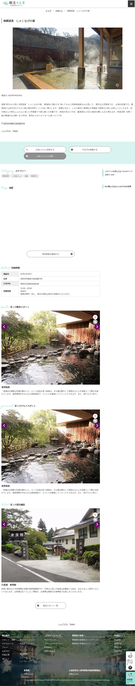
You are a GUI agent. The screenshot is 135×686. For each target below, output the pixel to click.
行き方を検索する (84, 149)
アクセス (23, 650)
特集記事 (6, 654)
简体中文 (118, 647)
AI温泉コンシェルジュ (27, 645)
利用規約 (48, 647)
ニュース (23, 657)
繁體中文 (118, 643)
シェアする (6, 131)
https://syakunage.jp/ (29, 283)
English (117, 639)
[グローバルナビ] (131, 3)
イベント (6, 658)
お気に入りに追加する (40, 149)
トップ (48, 10)
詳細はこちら (29, 674)
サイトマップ (49, 639)
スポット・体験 (8, 639)
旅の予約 (23, 653)
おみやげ (6, 651)
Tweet (15, 131)
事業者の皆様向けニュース (83, 643)
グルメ (5, 647)
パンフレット (25, 661)
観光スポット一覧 (47, 605)
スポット (59, 10)
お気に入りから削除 (39, 156)
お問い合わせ (49, 651)
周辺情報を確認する (57, 254)
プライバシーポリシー (53, 643)
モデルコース (7, 643)
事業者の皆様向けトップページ (85, 639)
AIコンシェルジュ (27, 639)
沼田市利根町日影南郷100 (14, 123)
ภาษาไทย (118, 651)
